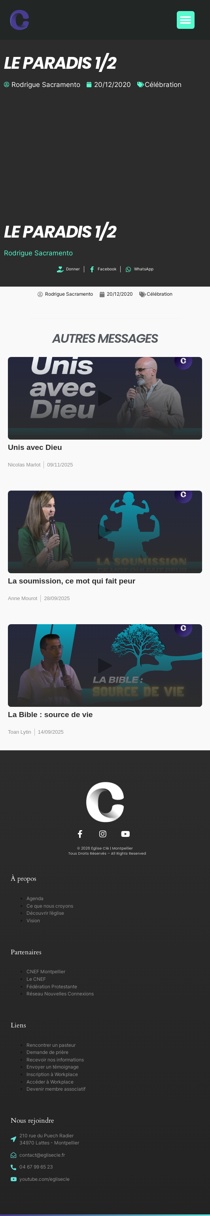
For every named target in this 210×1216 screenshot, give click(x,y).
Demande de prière (47, 1052)
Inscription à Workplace (52, 1074)
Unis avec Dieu (35, 447)
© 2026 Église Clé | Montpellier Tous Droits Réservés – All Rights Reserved (105, 851)
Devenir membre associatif (55, 1089)
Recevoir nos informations (55, 1060)
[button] (186, 20)
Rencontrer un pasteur (51, 1045)
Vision (33, 920)
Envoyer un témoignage (52, 1067)
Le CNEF (36, 979)
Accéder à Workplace (50, 1082)
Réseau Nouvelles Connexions (60, 994)
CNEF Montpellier (45, 971)
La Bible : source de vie (50, 714)
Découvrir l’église (45, 913)
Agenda (35, 898)
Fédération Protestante (51, 986)
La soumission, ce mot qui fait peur (71, 581)
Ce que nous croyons (49, 906)
